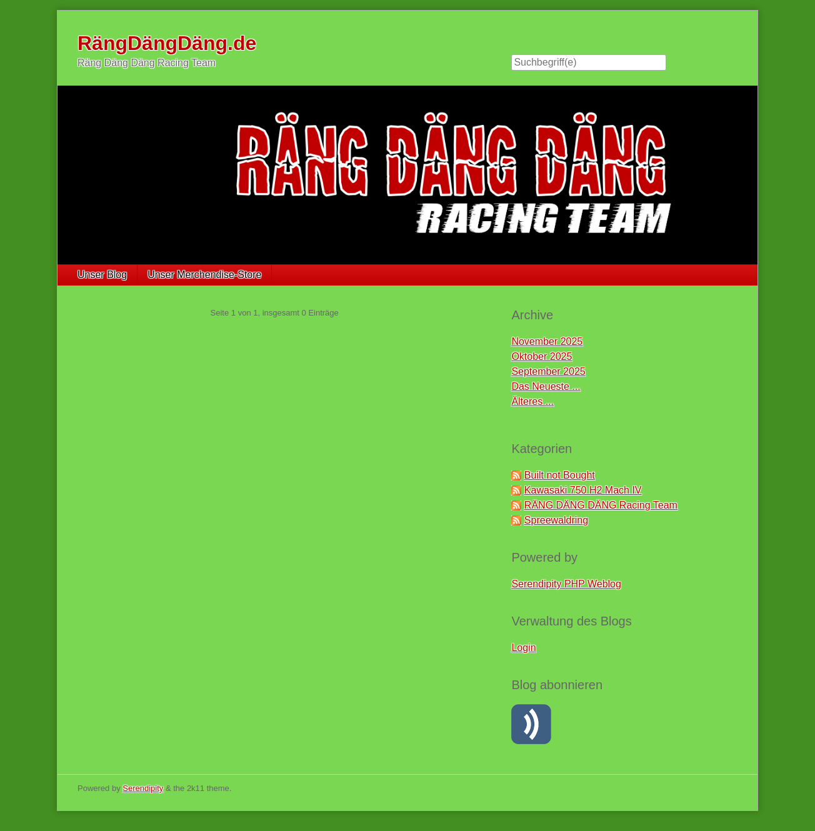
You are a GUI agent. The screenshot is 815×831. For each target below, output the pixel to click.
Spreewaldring (556, 520)
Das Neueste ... (545, 386)
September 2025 (548, 371)
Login (523, 647)
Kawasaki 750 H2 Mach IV (583, 490)
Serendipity (142, 788)
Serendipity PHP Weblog (566, 584)
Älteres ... (532, 401)
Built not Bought (559, 475)
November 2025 (546, 341)
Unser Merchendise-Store (204, 274)
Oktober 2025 (541, 356)
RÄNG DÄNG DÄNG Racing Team (601, 505)
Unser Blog (102, 274)
